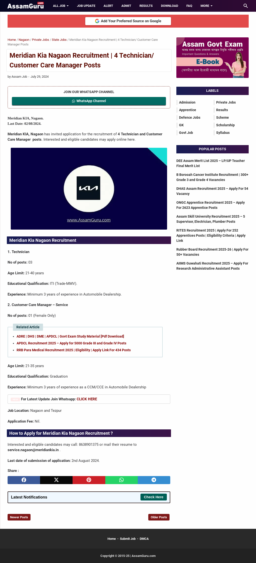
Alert (108, 6)
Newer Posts (19, 517)
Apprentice (187, 110)
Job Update (86, 6)
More (205, 6)
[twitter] (56, 480)
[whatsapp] (121, 480)
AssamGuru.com (143, 556)
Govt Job (186, 133)
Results (146, 6)
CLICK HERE (87, 399)
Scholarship (225, 125)
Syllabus (223, 133)
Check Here (153, 497)
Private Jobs (226, 102)
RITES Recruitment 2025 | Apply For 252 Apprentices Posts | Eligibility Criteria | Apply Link (210, 235)
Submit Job (128, 539)
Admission (187, 102)
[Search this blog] (246, 6)
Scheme (222, 117)
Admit (126, 6)
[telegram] (154, 480)
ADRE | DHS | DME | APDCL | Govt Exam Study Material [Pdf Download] (70, 336)
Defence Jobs (189, 117)
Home (111, 539)
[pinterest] (89, 480)
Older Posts (159, 517)
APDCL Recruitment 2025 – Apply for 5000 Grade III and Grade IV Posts (71, 343)
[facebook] (24, 480)
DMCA (144, 539)
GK (181, 125)
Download (169, 6)
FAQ (189, 6)
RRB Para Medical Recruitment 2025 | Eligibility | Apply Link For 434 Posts (74, 350)
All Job (59, 6)
